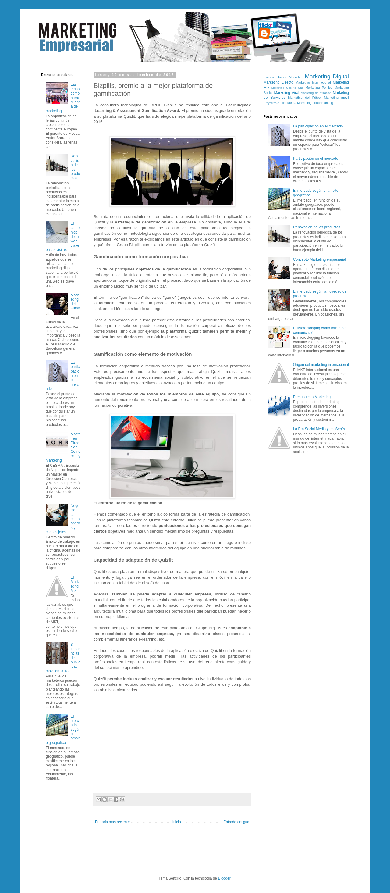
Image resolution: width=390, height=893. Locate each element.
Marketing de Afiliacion (316, 93)
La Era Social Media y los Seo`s (319, 429)
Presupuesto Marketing (312, 397)
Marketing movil (336, 97)
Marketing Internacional (313, 82)
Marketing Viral (286, 93)
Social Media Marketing (294, 103)
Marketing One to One (287, 87)
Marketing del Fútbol (75, 304)
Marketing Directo (278, 82)
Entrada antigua (236, 822)
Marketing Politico (318, 87)
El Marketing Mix (75, 584)
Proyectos (270, 103)
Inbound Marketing (289, 77)
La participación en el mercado (318, 126)
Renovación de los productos (316, 227)
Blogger (224, 878)
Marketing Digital (327, 76)
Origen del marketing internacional (321, 365)
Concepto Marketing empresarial (319, 259)
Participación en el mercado (315, 158)
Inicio (176, 822)
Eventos (269, 77)
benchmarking (323, 103)
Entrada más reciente (112, 822)
